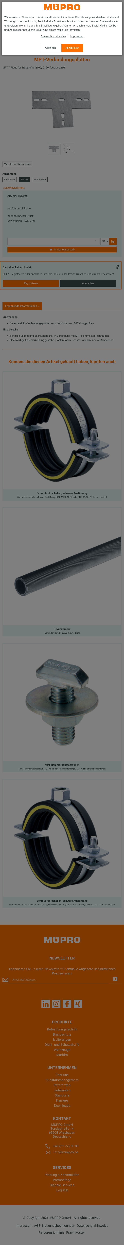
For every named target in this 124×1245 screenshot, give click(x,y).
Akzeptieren (72, 47)
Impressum (76, 36)
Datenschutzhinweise (53, 36)
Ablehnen (50, 47)
